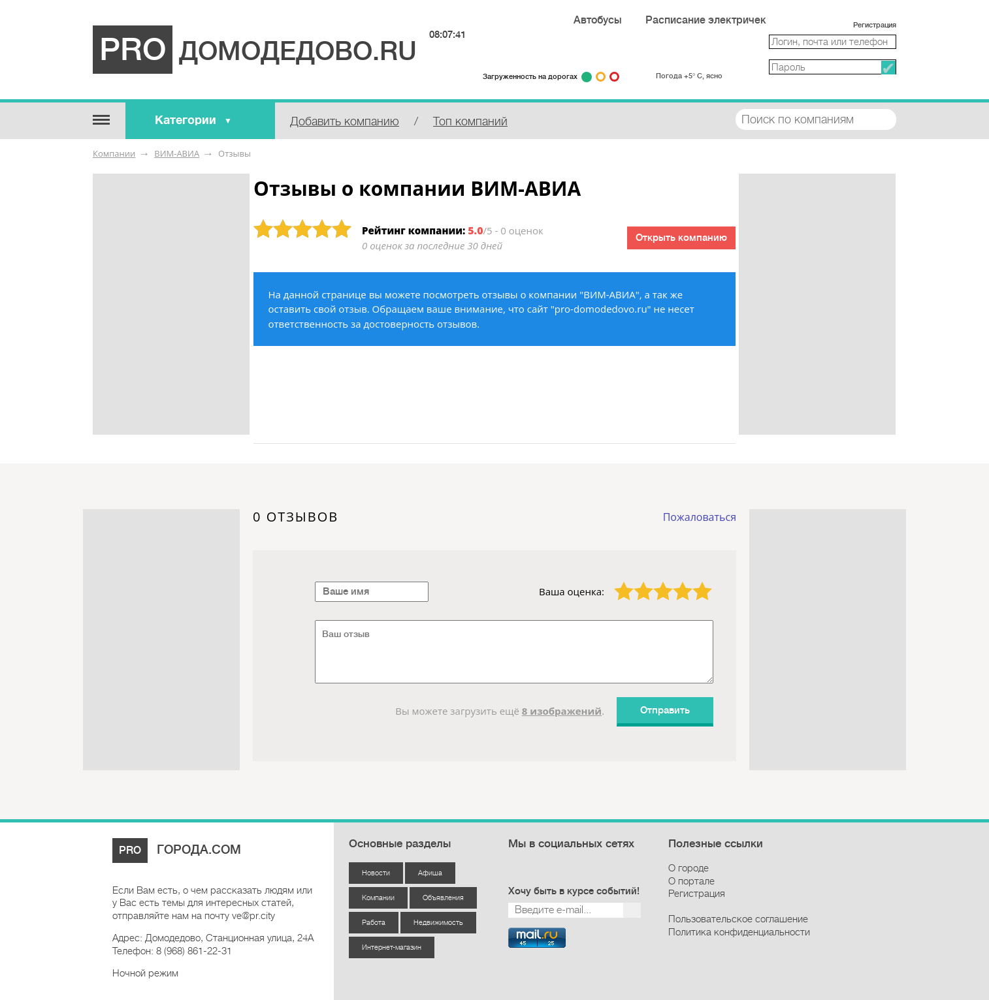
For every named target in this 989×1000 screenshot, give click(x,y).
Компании (114, 153)
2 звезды (636, 581)
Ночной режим (145, 973)
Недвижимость (438, 922)
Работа (373, 922)
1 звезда (616, 581)
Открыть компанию (681, 237)
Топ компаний (470, 121)
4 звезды (675, 581)
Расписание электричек (705, 20)
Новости (376, 873)
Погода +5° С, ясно (689, 76)
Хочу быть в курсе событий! (574, 891)
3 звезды (655, 581)
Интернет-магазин (391, 947)
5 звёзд (694, 581)
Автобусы (598, 20)
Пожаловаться (699, 517)
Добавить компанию (344, 121)
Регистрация (874, 25)
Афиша (430, 873)
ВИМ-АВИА (176, 153)
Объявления (443, 898)
